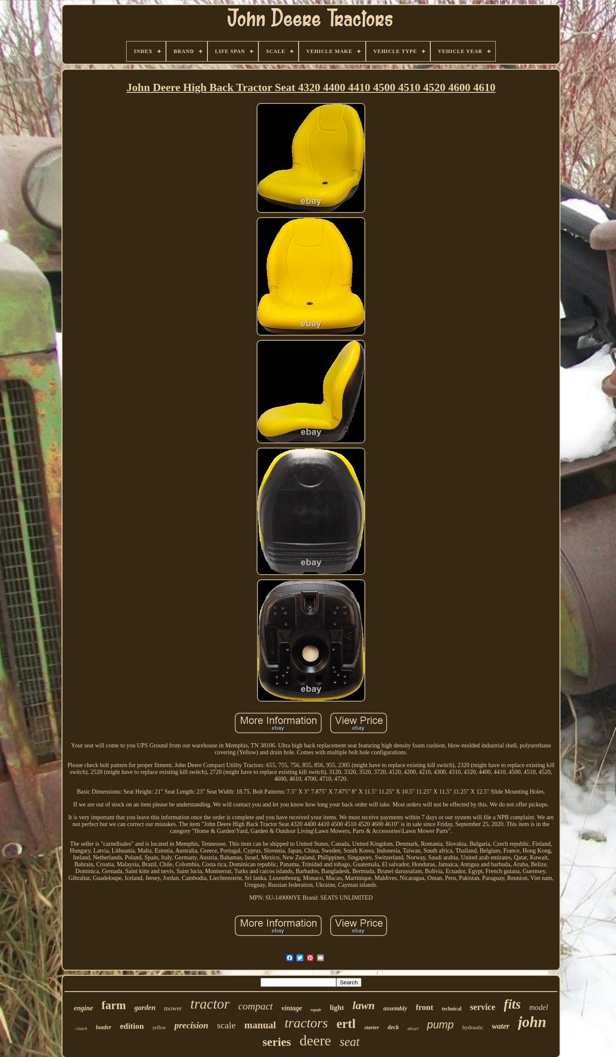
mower (173, 1008)
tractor (210, 1004)
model (538, 1007)
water (500, 1026)
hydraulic (472, 1027)
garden (144, 1008)
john (532, 1022)
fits (512, 1004)
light (337, 1008)
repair (316, 1009)
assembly (395, 1008)
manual (260, 1025)
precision (191, 1025)
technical (452, 1009)
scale (226, 1025)
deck (393, 1027)
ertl (345, 1023)
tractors (306, 1022)
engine (83, 1008)
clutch (81, 1028)
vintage (291, 1008)
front (424, 1007)
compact (255, 1006)
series (276, 1041)
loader (104, 1027)
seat (350, 1041)
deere (315, 1040)
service (482, 1007)
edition (132, 1026)
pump (440, 1024)
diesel (413, 1028)
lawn (363, 1005)
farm (113, 1005)
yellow (159, 1027)
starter (371, 1027)
